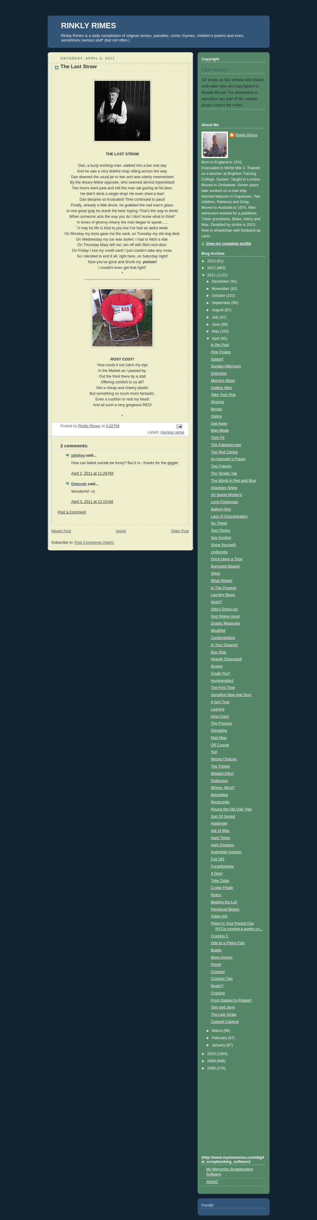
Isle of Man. (220, 831)
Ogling (216, 416)
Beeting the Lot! (224, 902)
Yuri (214, 752)
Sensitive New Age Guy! (231, 695)
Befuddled (219, 795)
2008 (212, 1068)
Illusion (217, 666)
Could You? (220, 673)
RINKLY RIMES (88, 25)
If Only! (217, 874)
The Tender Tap (224, 473)
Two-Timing (220, 530)
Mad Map (219, 738)
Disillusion (219, 781)
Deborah (79, 484)
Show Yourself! (223, 545)
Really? (217, 986)
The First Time (223, 688)
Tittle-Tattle (220, 881)
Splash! (217, 359)
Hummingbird (222, 681)
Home (121, 531)
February (220, 1038)
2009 (212, 1061)
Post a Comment (72, 512)
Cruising (218, 993)
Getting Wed (221, 388)
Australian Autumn (226, 852)
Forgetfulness (222, 866)
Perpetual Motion (225, 909)
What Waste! (221, 581)
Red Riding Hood (225, 616)
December (221, 281)
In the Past (220, 345)
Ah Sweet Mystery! (226, 495)
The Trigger (220, 766)
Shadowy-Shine (224, 488)
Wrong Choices (224, 759)
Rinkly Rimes (246, 135)
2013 (212, 261)
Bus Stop (218, 652)
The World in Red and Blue (233, 481)
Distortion (219, 373)
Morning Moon (223, 381)
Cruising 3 (219, 936)
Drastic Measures (225, 623)
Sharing (217, 402)
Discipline (219, 731)
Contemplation (223, 638)
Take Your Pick (223, 395)
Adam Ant (219, 916)
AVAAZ (212, 1182)
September (221, 303)
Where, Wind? (223, 788)
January (219, 1045)
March (217, 1031)
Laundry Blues (223, 595)
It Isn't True (220, 702)
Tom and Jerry (223, 1007)
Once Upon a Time (226, 559)
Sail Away (219, 423)
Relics (216, 895)
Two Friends (221, 466)
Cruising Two (222, 979)
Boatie (216, 950)
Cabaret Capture (225, 1022)
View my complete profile (228, 244)
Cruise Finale (222, 888)
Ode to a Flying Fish (228, 943)
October (219, 296)
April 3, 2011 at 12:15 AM (92, 502)
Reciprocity (220, 802)
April (216, 338)
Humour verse (172, 432)
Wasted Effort (222, 773)
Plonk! (216, 965)
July (216, 317)
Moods (216, 409)
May (216, 331)
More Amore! (221, 957)
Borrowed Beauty (225, 566)
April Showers (222, 845)
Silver (215, 573)
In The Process (223, 588)
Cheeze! (218, 972)
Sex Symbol (221, 538)
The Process (221, 723)
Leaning (217, 709)
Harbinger (219, 823)
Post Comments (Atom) (94, 542)
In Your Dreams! (224, 645)
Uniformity (219, 552)
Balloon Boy (221, 509)
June (216, 324)
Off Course (220, 745)
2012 (212, 268)
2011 (212, 275)
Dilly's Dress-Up (224, 609)
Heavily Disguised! (226, 659)
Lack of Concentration (229, 516)
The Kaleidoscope (226, 445)
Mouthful (218, 630)
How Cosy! (220, 716)
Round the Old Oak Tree (231, 809)
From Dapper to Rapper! (231, 1000)
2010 (212, 1054)
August (218, 310)
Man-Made (220, 430)
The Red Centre (224, 452)
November (221, 289)
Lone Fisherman (224, 502)
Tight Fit (217, 438)
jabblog (78, 455)
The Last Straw (223, 1014)
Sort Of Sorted (223, 816)
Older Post (180, 531)
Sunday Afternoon (226, 366)
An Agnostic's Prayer (228, 459)
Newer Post (61, 531)
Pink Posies (221, 352)
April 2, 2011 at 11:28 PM (92, 473)
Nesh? (216, 602)
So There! (219, 523)
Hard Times (220, 838)
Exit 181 (218, 859)
